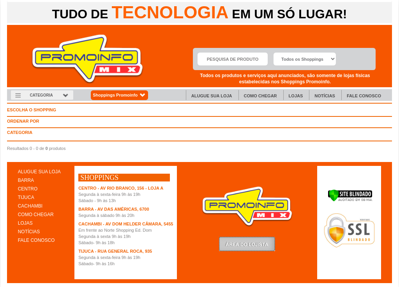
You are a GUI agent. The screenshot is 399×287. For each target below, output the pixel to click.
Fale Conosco (364, 95)
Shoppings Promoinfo (119, 95)
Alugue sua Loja (211, 95)
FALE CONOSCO (36, 240)
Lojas (296, 95)
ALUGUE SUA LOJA (39, 171)
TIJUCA (26, 197)
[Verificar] (350, 200)
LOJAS (25, 223)
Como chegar (260, 95)
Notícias (324, 95)
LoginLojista (247, 244)
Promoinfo (87, 59)
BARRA (26, 180)
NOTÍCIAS (29, 231)
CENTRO (28, 189)
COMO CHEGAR (36, 214)
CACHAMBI (30, 206)
